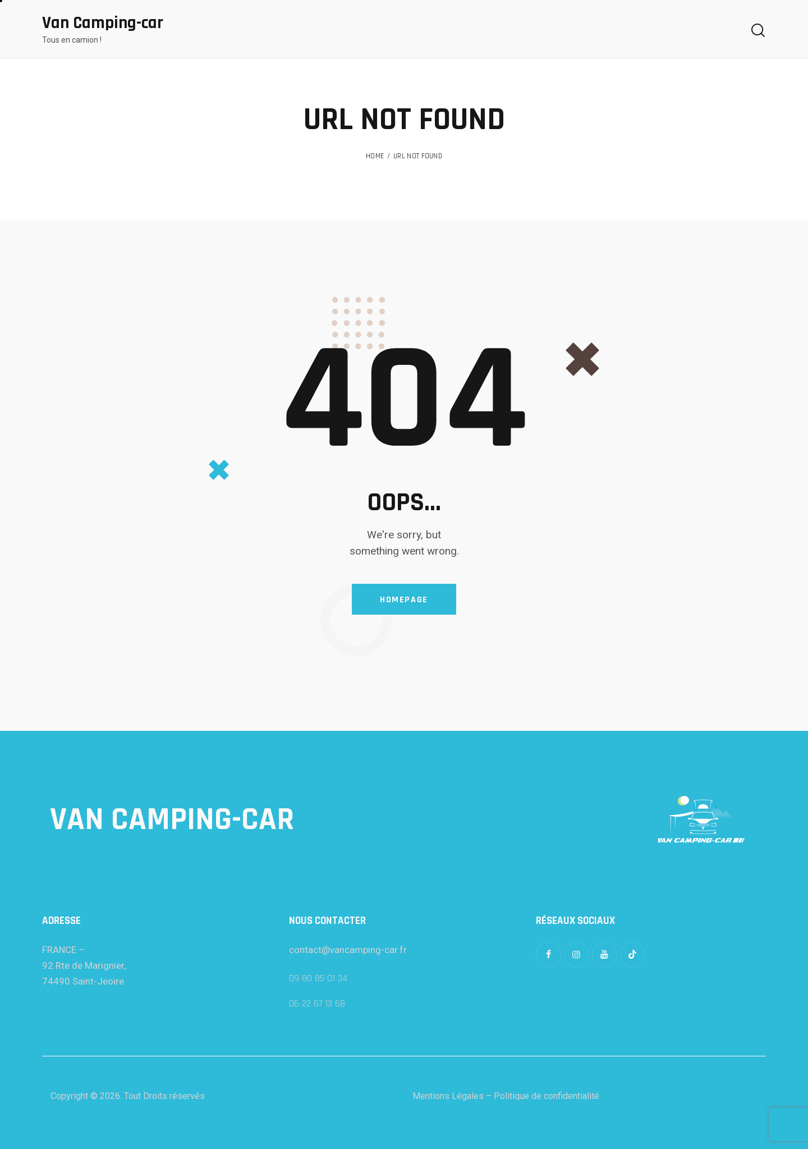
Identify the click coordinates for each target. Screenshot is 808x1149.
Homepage (404, 600)
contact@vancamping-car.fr (348, 949)
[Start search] (758, 30)
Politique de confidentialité (546, 1096)
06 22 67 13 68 (317, 1003)
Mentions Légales (448, 1096)
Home (375, 156)
